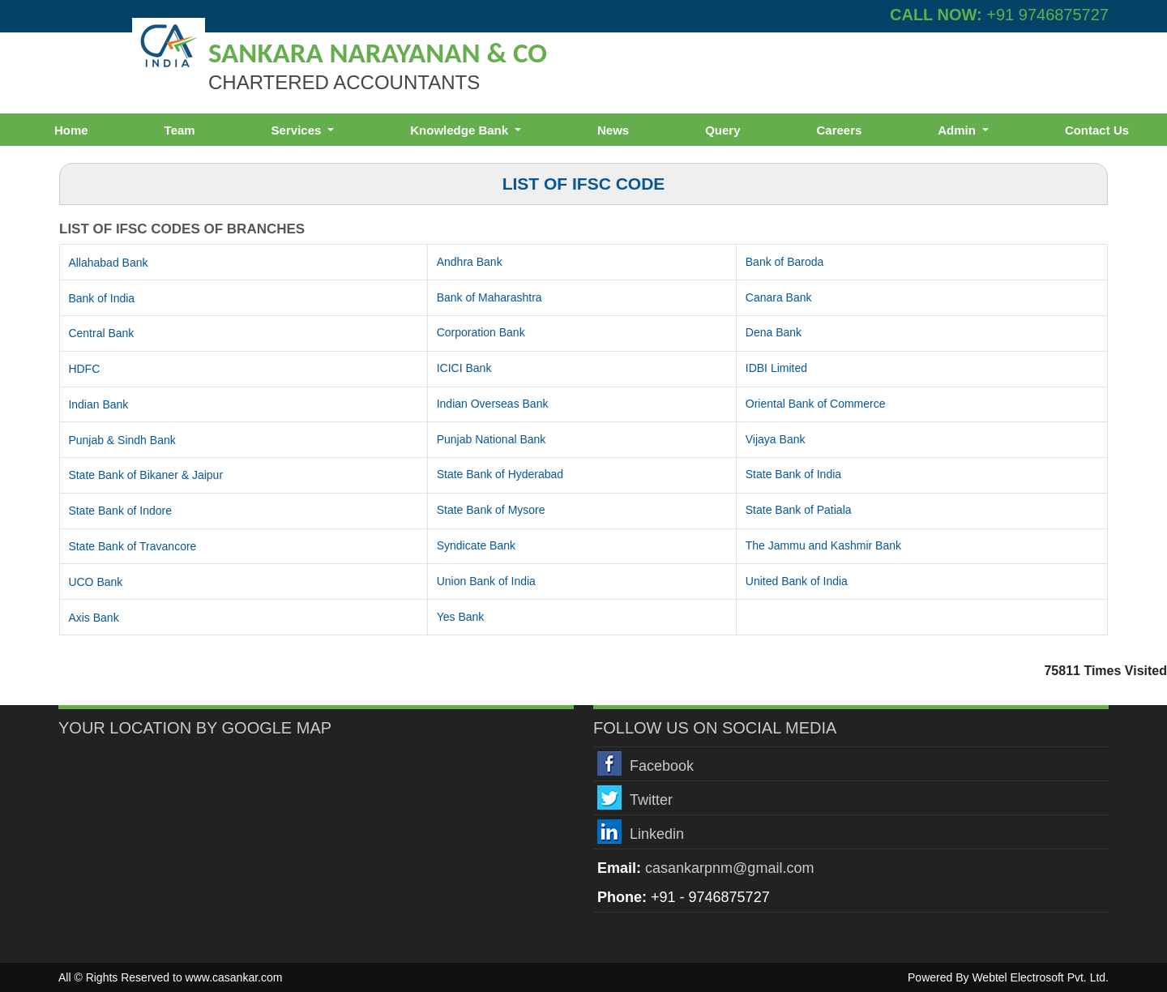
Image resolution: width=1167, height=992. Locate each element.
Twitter (651, 800)
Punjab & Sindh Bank (121, 440)
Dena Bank (774, 332)
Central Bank (101, 333)
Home (71, 130)
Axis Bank (93, 617)
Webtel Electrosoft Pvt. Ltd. (1040, 977)
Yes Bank (461, 616)
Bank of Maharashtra (489, 297)
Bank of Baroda (785, 261)
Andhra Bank (469, 261)
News (613, 130)
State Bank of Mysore (491, 509)
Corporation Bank (481, 332)
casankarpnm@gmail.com (729, 868)
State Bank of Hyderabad (500, 474)
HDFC (84, 368)
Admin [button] (958, 130)
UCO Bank (95, 581)
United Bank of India (797, 581)
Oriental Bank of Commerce (816, 403)
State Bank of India (793, 474)
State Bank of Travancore (132, 546)
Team (180, 130)
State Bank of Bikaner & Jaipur (145, 474)
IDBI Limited (776, 367)
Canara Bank (779, 297)
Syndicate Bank (476, 545)
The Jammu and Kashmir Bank (823, 545)
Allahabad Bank (107, 262)
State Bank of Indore (120, 510)
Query (722, 130)
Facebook (662, 766)
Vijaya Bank (776, 439)
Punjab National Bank (491, 439)
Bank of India (101, 298)
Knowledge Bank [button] (460, 130)
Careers (838, 130)
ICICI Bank (464, 367)
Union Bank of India (486, 581)
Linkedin (657, 834)
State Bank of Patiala (799, 509)
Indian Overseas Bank (493, 403)
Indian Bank (98, 404)
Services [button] (298, 130)
